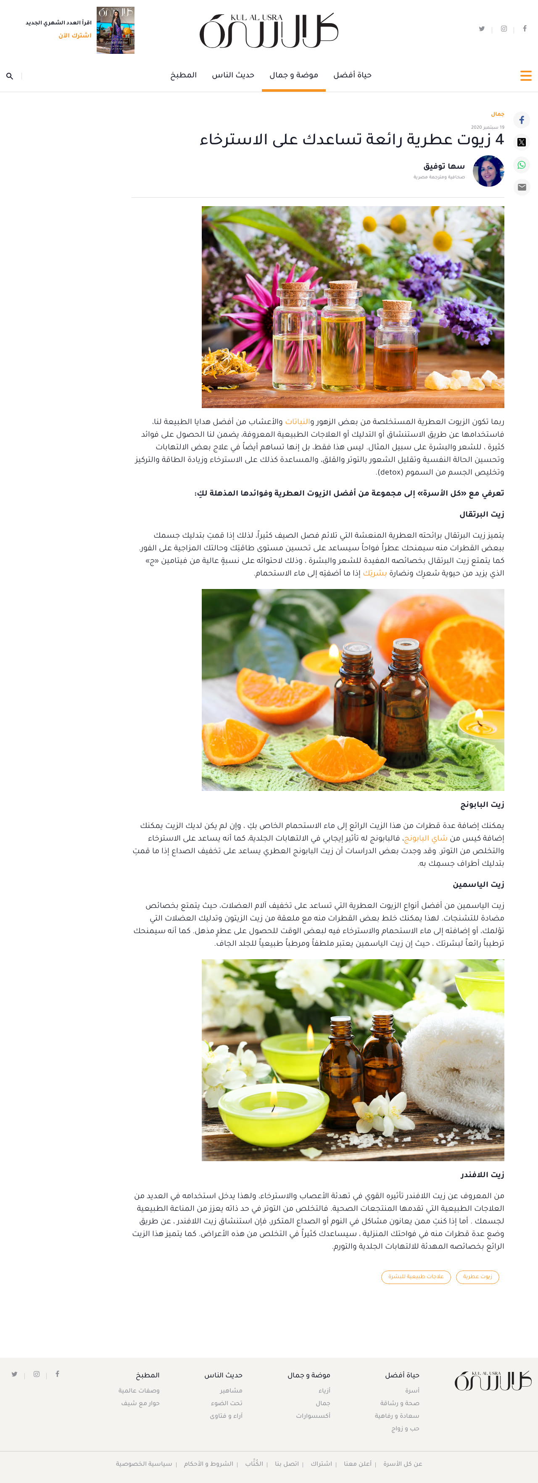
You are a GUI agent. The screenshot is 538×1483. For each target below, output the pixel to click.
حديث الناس (233, 76)
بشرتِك (375, 574)
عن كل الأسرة (402, 1465)
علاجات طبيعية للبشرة (416, 1277)
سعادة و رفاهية (397, 1417)
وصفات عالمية (139, 1391)
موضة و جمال (293, 76)
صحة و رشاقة (399, 1404)
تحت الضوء (227, 1404)
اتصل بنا (287, 1465)
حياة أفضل (352, 76)
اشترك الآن (72, 36)
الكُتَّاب (254, 1465)
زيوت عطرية (477, 1277)
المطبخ (183, 76)
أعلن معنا (358, 1465)
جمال (323, 1404)
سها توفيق (444, 167)
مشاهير (231, 1391)
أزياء (324, 1391)
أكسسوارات (313, 1417)
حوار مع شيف (140, 1404)
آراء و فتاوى (226, 1417)
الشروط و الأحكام (208, 1465)
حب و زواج (405, 1429)
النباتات (297, 423)
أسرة (412, 1391)
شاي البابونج (426, 839)
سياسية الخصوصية (144, 1465)
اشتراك (321, 1465)
